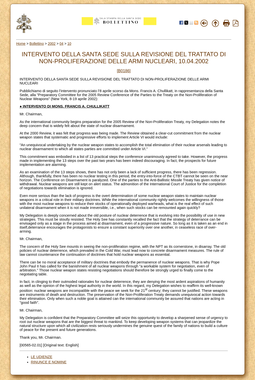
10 (69, 44)
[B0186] (123, 71)
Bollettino (36, 44)
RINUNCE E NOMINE (48, 362)
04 (62, 44)
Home (20, 44)
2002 (52, 44)
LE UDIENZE (41, 357)
